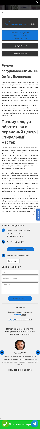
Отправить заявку (20, 298)
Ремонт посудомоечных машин (16, 24)
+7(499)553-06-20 (15, 242)
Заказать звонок (20, 54)
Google (20, 315)
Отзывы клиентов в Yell (20, 320)
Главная (8, 22)
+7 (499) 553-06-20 (20, 46)
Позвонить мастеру (20, 424)
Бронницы (13, 261)
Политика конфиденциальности (20, 312)
